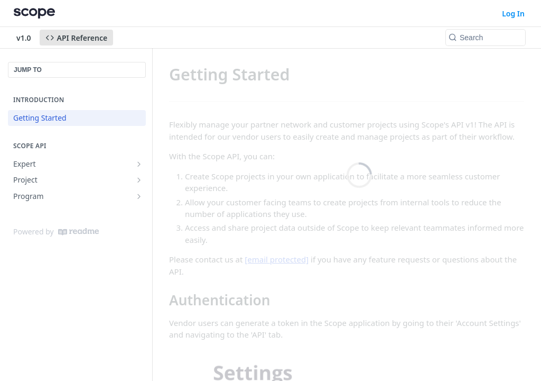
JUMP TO (28, 70)
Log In (513, 13)
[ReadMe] (78, 231)
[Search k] (485, 38)
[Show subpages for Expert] (139, 164)
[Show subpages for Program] (139, 196)
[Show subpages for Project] (139, 180)
